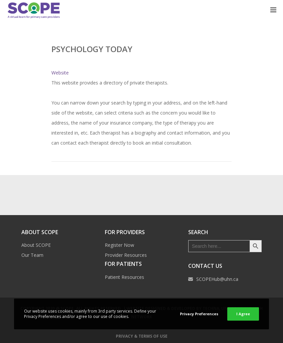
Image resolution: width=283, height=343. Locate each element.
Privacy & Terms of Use (142, 336)
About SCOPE (36, 245)
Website (60, 72)
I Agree (243, 313)
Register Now (119, 245)
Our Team (32, 255)
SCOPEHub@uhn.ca (217, 279)
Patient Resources (124, 277)
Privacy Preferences (199, 313)
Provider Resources (126, 255)
